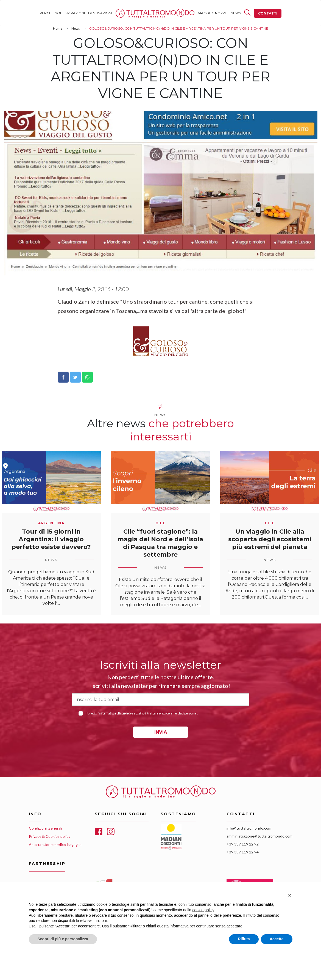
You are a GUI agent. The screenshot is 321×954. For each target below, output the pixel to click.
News (236, 13)
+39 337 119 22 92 (243, 844)
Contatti (267, 13)
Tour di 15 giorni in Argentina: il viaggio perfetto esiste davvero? (51, 539)
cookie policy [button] (203, 910)
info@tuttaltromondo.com (249, 828)
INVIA (160, 732)
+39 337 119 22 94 (243, 852)
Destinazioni (100, 13)
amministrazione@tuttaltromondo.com (259, 836)
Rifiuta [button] (244, 939)
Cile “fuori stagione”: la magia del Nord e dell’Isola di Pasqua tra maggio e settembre (160, 543)
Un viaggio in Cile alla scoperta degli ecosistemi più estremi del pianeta (269, 539)
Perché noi (50, 13)
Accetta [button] (277, 939)
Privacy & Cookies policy (49, 836)
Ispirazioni (75, 13)
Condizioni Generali (45, 828)
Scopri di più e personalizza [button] (63, 939)
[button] (289, 895)
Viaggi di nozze (212, 13)
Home (121, 13)
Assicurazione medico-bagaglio (55, 844)
